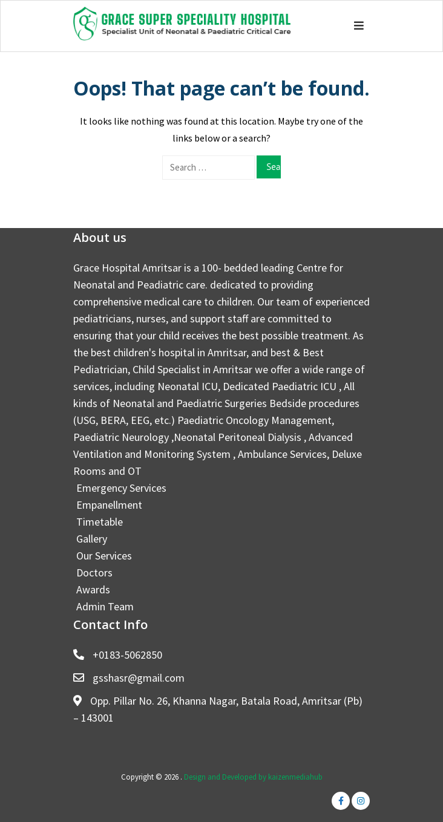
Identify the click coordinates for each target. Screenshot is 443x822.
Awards (93, 589)
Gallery (91, 539)
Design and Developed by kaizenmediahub (253, 777)
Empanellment (109, 505)
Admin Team (105, 606)
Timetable (99, 522)
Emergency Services (121, 488)
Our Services (104, 556)
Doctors (94, 572)
